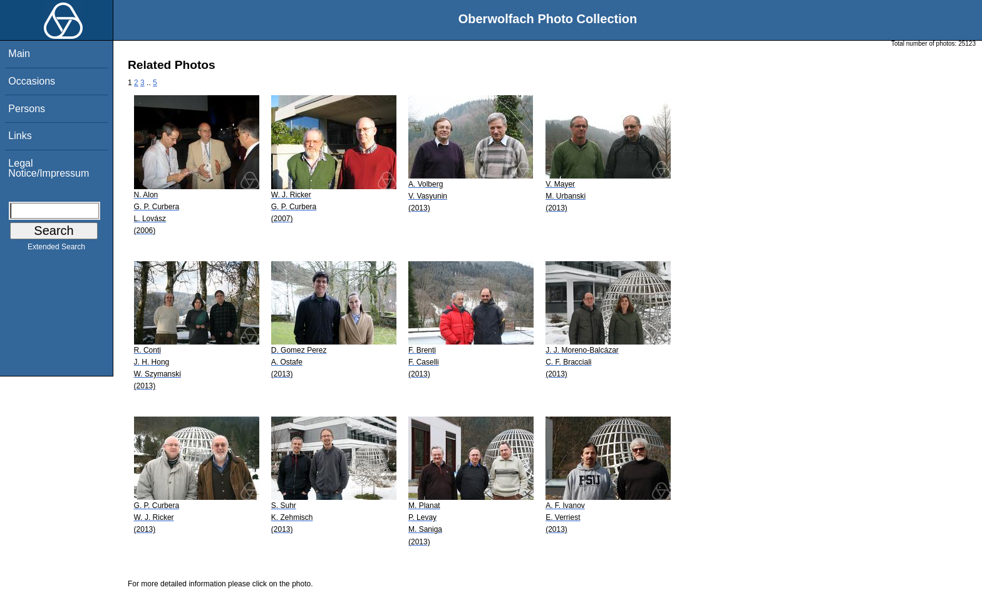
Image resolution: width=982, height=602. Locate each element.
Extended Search (56, 249)
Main (19, 53)
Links (19, 135)
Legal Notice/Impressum (48, 168)
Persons (26, 108)
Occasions (31, 81)
